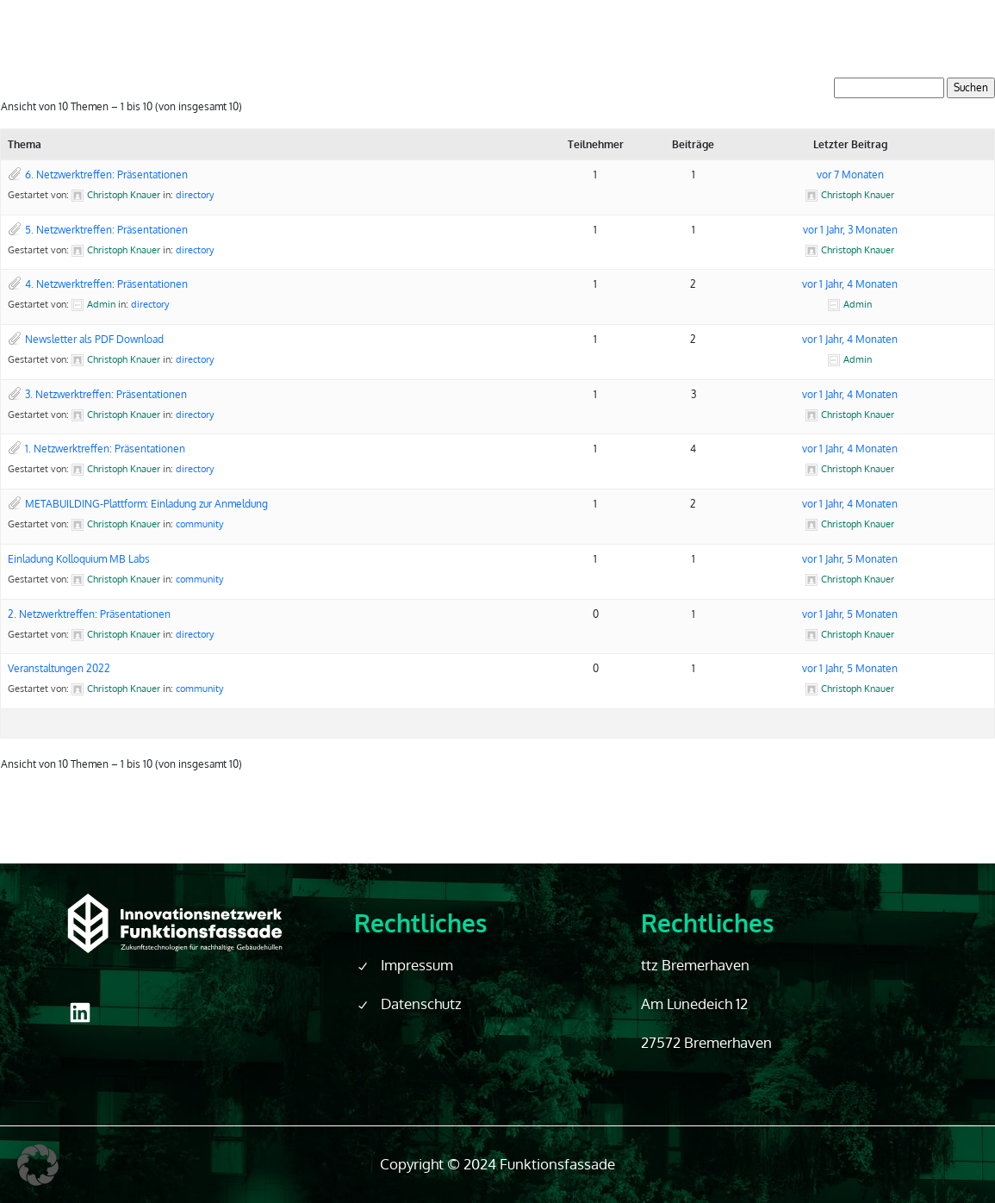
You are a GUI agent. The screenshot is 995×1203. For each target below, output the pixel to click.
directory (195, 195)
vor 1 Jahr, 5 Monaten (850, 558)
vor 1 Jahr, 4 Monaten (850, 283)
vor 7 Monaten (850, 174)
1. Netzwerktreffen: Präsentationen (105, 448)
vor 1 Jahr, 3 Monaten (850, 229)
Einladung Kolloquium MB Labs (79, 558)
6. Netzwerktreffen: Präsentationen (106, 174)
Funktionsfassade (557, 1164)
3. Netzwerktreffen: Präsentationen (106, 394)
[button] (38, 1165)
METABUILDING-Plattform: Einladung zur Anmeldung (146, 503)
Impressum (417, 965)
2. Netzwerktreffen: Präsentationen (89, 614)
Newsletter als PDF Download (94, 339)
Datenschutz (421, 1003)
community (199, 524)
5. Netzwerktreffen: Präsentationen (106, 229)
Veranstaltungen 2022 (59, 668)
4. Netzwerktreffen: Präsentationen (106, 283)
